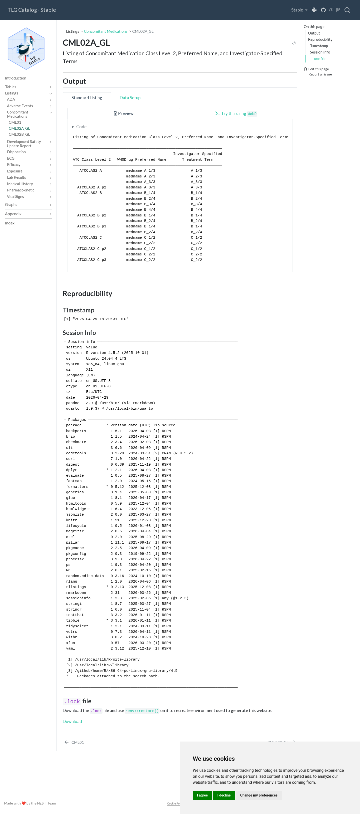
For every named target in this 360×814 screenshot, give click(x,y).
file (318, 58)
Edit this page (316, 69)
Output (314, 33)
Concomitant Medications (106, 31)
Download (72, 721)
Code (81, 126)
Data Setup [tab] (130, 97)
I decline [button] (223, 795)
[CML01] (74, 742)
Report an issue (318, 74)
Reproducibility (320, 39)
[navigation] (26, 86)
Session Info (320, 52)
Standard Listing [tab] (87, 97)
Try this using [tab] (237, 114)
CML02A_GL (143, 31)
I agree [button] (202, 795)
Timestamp (319, 45)
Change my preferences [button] (259, 795)
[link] (299, 9)
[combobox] (347, 10)
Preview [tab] (124, 113)
